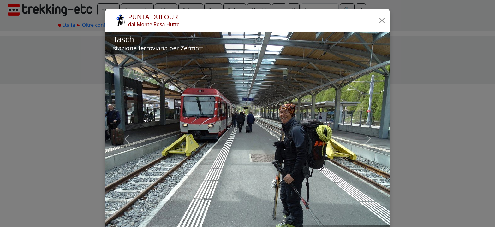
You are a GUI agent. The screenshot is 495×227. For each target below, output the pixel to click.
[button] (382, 20)
